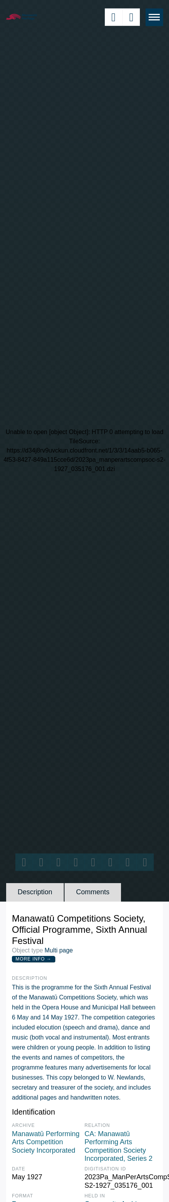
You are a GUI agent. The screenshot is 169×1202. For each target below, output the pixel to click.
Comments (92, 892)
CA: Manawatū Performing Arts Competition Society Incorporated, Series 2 (118, 1146)
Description (35, 892)
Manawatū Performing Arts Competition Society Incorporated (46, 1142)
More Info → (33, 959)
